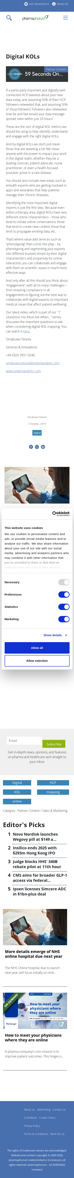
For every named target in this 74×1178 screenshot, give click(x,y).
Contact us (59, 1109)
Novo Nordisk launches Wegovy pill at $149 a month (35, 839)
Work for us (57, 1134)
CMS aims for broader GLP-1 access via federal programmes (40, 880)
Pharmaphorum (14, 1115)
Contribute (30, 1118)
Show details (53, 635)
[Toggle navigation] (10, 18)
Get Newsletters (39, 4)
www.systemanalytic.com (23, 371)
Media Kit (62, 4)
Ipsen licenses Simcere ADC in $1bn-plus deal (39, 891)
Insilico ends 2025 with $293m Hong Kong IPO (35, 850)
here (26, 331)
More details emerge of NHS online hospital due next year (33, 954)
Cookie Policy (47, 1118)
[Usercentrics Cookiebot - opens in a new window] (52, 513)
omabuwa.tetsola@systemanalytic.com (33, 363)
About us (29, 1109)
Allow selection (37, 660)
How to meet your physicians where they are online (33, 1037)
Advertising (43, 1109)
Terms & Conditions (36, 1134)
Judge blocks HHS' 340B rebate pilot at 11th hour (37, 864)
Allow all (37, 647)
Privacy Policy (32, 1126)
